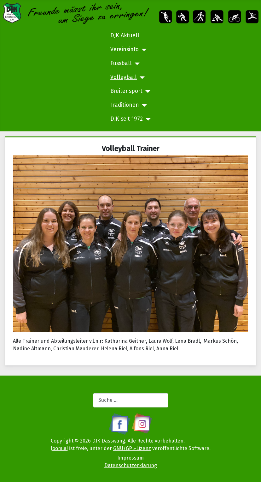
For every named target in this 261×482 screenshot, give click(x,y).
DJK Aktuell (124, 35)
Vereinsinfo (124, 49)
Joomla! (59, 448)
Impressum (130, 458)
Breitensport (126, 91)
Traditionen (124, 105)
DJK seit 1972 (126, 119)
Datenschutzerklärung (130, 465)
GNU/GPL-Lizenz (132, 448)
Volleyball (123, 77)
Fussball (121, 63)
